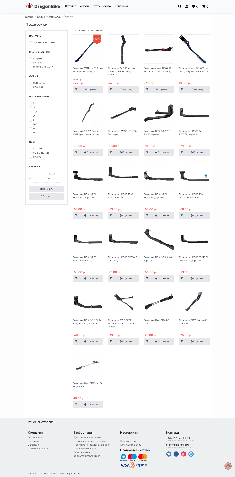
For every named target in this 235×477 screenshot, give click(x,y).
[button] (70, 6)
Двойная (38, 87)
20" (35, 124)
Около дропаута (43, 67)
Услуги (124, 437)
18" (34, 128)
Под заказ (91, 152)
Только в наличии (44, 43)
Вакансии (33, 445)
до (55, 175)
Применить (46, 189)
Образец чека (82, 452)
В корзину (91, 89)
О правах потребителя (87, 456)
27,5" (35, 112)
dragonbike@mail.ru (186, 446)
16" (34, 133)
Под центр (39, 59)
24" (34, 120)
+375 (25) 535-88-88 (186, 439)
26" (34, 116)
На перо (37, 63)
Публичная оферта (85, 449)
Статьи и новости (38, 449)
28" (34, 107)
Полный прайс (128, 441)
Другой (37, 157)
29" (34, 103)
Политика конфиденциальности (92, 445)
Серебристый (41, 153)
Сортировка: (79, 30)
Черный (37, 149)
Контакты (33, 441)
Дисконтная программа (87, 437)
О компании (35, 437)
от (37, 175)
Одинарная (39, 83)
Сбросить (46, 196)
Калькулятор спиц (130, 445)
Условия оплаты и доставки (90, 441)
